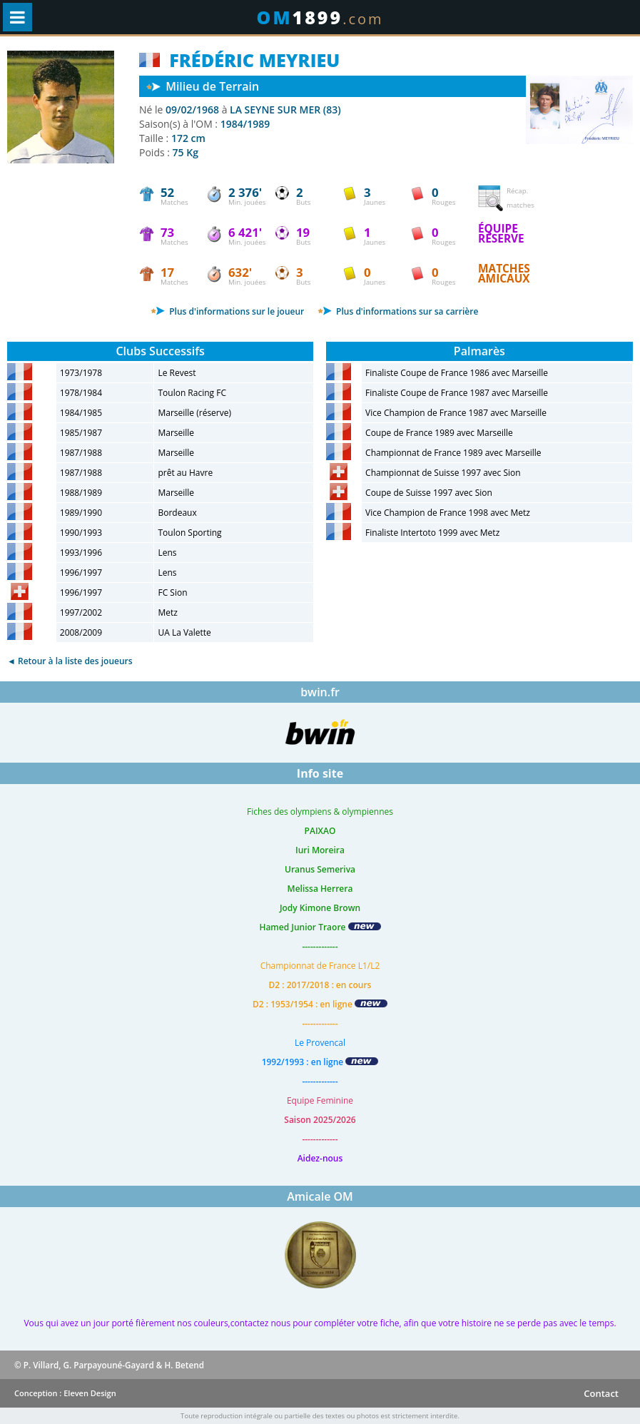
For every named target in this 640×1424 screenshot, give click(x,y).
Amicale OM (320, 1196)
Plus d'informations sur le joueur (227, 311)
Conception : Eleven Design (65, 1393)
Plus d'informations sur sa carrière (398, 311)
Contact (601, 1393)
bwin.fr (320, 692)
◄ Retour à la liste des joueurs (70, 661)
